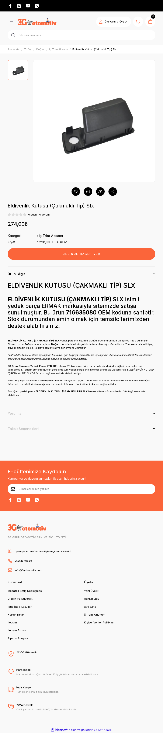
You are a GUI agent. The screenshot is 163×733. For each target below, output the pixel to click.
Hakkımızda (91, 598)
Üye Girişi (90, 606)
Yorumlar (15, 413)
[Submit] (13, 489)
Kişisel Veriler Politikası (99, 622)
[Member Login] (100, 21)
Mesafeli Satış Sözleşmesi (25, 590)
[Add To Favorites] (76, 191)
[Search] (81, 35)
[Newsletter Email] (81, 489)
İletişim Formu (17, 630)
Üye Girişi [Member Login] (110, 21)
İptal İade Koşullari (20, 606)
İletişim (12, 622)
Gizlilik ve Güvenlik (20, 598)
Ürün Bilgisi (17, 274)
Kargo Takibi (16, 614)
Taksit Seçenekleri (23, 429)
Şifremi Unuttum (94, 614)
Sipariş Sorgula (18, 638)
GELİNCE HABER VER (81, 253)
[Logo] (37, 21)
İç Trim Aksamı (51, 236)
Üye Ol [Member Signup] (123, 21)
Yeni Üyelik (91, 590)
